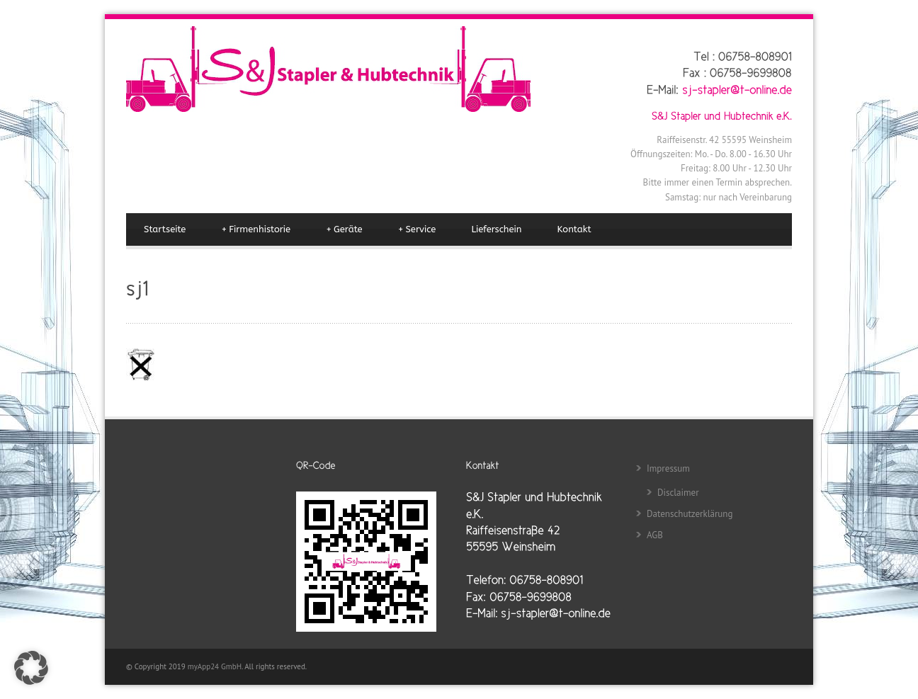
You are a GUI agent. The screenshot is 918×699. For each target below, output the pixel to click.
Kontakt (574, 229)
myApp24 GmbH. (216, 666)
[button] (31, 668)
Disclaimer (678, 493)
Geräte (344, 229)
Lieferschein (496, 229)
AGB (655, 535)
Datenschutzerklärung (689, 514)
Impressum (668, 468)
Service (417, 229)
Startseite (165, 229)
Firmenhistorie (255, 229)
